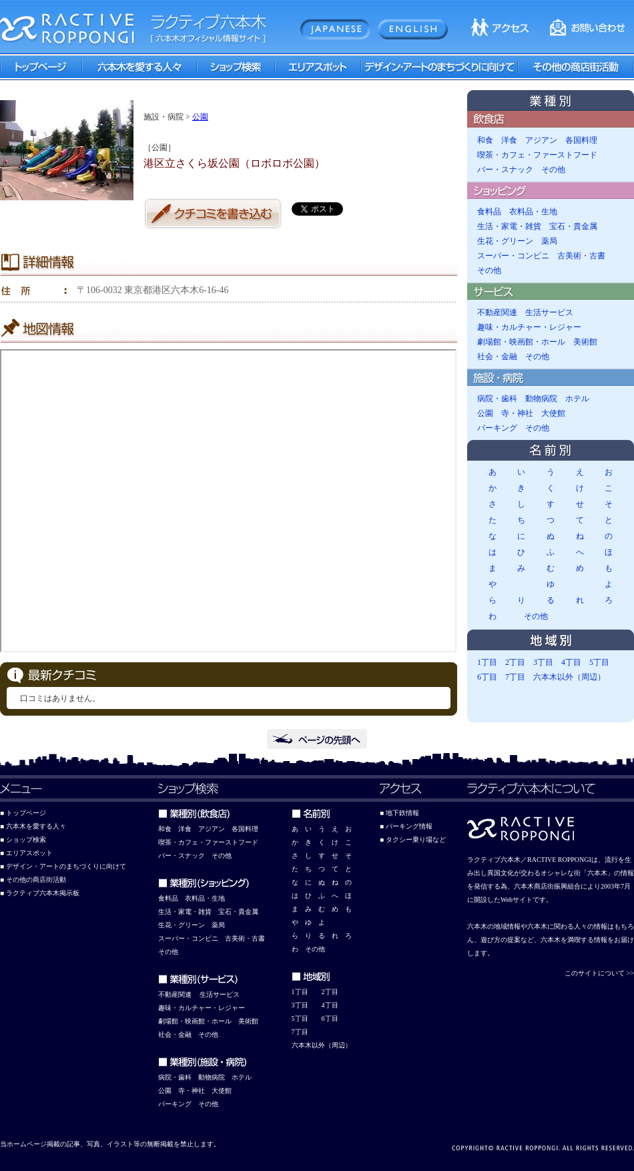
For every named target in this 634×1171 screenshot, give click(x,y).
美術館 (585, 341)
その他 (553, 169)
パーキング (497, 428)
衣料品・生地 (533, 211)
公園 (200, 117)
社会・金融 (497, 356)
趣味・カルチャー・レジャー (529, 327)
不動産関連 (497, 312)
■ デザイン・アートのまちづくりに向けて (63, 866)
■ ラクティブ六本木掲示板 (39, 893)
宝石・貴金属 (573, 226)
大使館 (553, 413)
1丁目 (487, 662)
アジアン (541, 140)
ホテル (577, 398)
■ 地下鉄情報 (399, 812)
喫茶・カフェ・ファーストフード (537, 155)
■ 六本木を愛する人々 (33, 826)
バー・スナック (505, 169)
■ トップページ (23, 812)
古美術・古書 (581, 255)
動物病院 (541, 398)
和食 (485, 140)
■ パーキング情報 (406, 826)
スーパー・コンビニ (513, 255)
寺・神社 (517, 413)
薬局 (549, 241)
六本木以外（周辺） (569, 677)
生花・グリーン (505, 241)
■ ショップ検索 (23, 839)
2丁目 (515, 662)
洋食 (509, 140)
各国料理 (581, 140)
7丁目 (515, 677)
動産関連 (178, 994)
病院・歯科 (497, 398)
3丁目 (543, 662)
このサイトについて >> (599, 973)
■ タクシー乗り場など (413, 839)
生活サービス (549, 312)
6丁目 (487, 677)
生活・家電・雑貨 (509, 226)
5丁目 (599, 662)
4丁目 (571, 662)
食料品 (489, 211)
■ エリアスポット (26, 853)
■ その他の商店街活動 (33, 879)
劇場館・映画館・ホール (521, 341)
